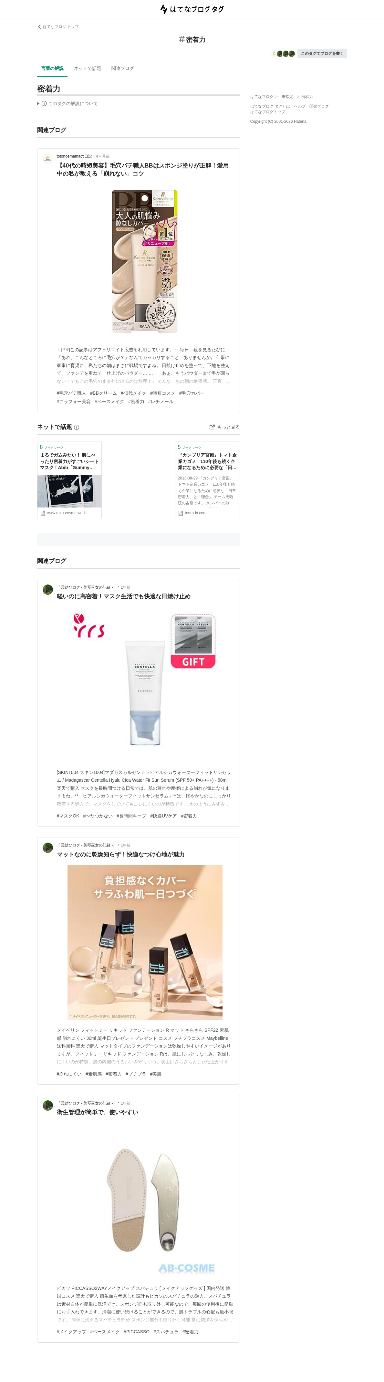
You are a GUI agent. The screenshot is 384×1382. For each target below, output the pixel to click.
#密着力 (136, 401)
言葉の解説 (52, 68)
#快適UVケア (163, 815)
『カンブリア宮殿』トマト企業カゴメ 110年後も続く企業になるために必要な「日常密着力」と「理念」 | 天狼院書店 (207, 461)
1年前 (126, 587)
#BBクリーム (103, 393)
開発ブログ (319, 106)
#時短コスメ (162, 393)
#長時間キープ (131, 815)
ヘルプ (300, 106)
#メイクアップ (72, 1331)
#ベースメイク (109, 401)
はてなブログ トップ (58, 26)
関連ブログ (122, 68)
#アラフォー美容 (74, 401)
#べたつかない (98, 815)
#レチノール (160, 401)
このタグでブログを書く (322, 53)
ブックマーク (52, 447)
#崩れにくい (69, 1074)
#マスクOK (68, 815)
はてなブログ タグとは (270, 106)
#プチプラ (136, 1074)
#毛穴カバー (191, 393)
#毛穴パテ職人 (72, 393)
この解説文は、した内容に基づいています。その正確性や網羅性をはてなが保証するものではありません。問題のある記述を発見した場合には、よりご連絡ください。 (67, 104)
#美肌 (156, 1074)
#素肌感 (94, 1074)
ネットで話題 (87, 68)
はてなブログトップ (267, 112)
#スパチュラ (166, 1331)
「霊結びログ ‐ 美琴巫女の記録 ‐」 (87, 587)
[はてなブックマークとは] (76, 427)
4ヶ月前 (103, 156)
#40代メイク (133, 393)
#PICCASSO (137, 1331)
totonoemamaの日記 (74, 156)
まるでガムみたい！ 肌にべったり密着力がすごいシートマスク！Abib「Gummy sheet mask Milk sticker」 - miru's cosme (69, 461)
